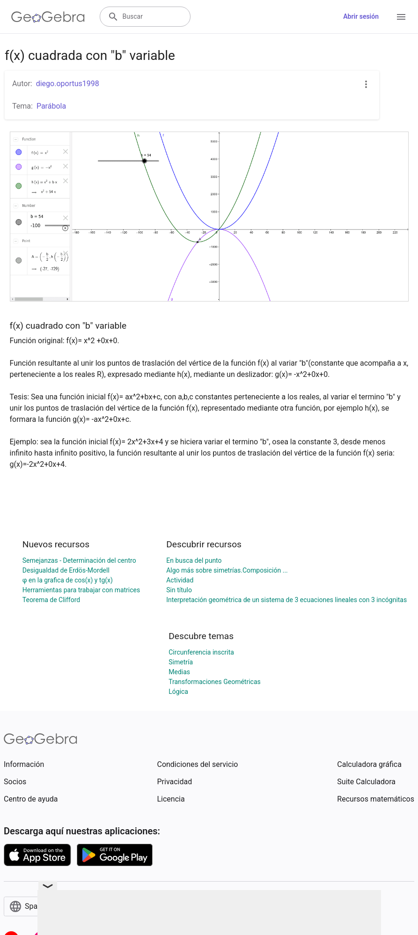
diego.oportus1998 (67, 83)
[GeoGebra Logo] (48, 16)
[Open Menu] (401, 16)
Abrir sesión (361, 16)
